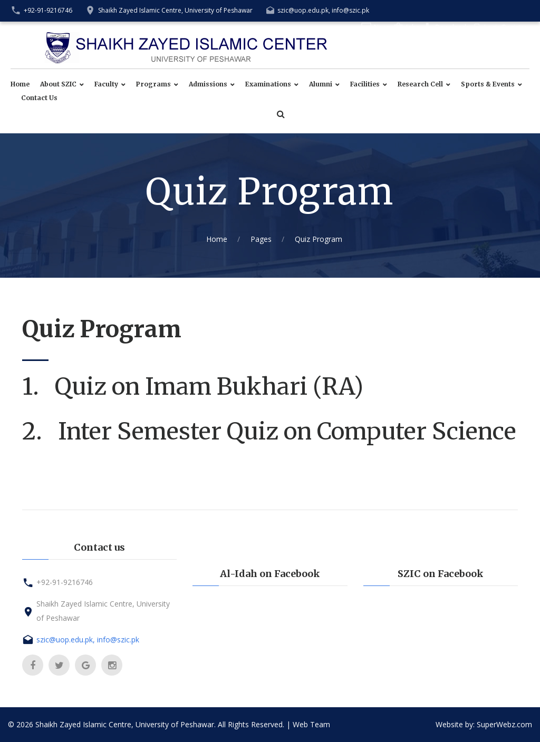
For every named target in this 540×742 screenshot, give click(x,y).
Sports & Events (488, 84)
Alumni (320, 84)
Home (20, 84)
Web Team (311, 724)
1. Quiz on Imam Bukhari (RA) (195, 386)
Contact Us (39, 98)
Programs (153, 84)
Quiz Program (318, 239)
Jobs (412, 27)
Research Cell (420, 84)
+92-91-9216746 (48, 10)
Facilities (365, 84)
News (382, 27)
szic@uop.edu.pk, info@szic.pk (323, 10)
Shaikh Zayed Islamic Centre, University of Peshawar (175, 10)
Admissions (208, 84)
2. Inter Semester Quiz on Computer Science (269, 431)
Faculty (106, 84)
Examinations (268, 84)
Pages (261, 239)
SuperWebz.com (504, 724)
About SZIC (58, 84)
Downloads (452, 27)
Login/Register (505, 27)
